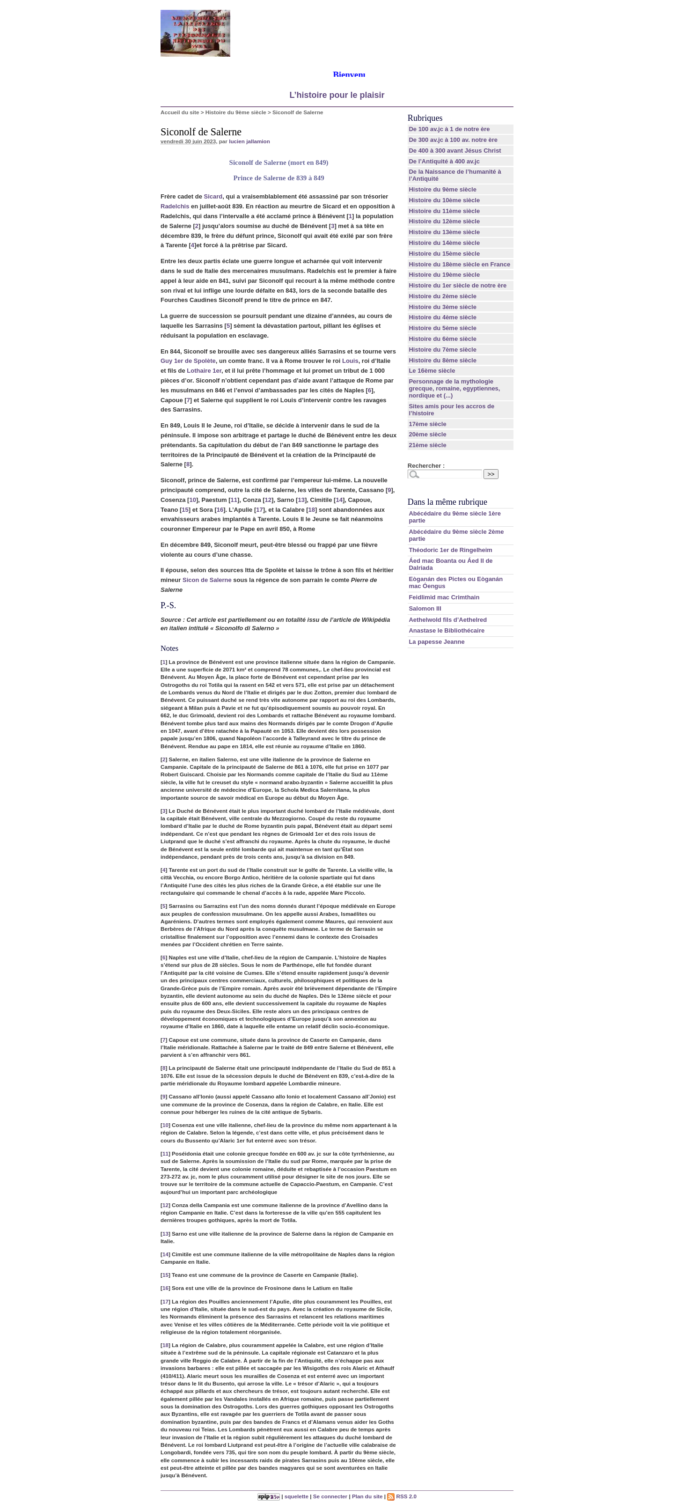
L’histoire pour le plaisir (336, 95)
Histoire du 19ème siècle (444, 274)
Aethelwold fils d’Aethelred (448, 619)
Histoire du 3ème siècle (442, 306)
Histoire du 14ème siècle (444, 242)
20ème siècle (427, 434)
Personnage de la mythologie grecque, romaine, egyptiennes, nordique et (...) (454, 388)
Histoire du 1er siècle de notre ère (457, 285)
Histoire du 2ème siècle (442, 296)
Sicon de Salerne (207, 579)
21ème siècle (427, 445)
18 (311, 509)
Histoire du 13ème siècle (444, 232)
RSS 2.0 (402, 1496)
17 (259, 509)
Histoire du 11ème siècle (444, 210)
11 (234, 499)
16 (220, 509)
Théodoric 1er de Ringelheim (450, 549)
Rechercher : (426, 465)
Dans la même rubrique (447, 502)
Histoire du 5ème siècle (442, 328)
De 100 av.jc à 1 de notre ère (449, 129)
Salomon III (425, 608)
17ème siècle (427, 423)
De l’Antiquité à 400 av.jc (444, 161)
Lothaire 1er (204, 370)
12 (268, 499)
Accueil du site (180, 112)
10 (192, 499)
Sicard (213, 196)
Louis (350, 360)
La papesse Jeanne (436, 641)
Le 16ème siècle (432, 370)
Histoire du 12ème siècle (444, 221)
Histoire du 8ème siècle (442, 360)
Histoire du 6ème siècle (442, 338)
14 (339, 499)
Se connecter (330, 1496)
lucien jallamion (249, 141)
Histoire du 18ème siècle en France (459, 264)
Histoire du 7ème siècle (442, 349)
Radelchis (175, 206)
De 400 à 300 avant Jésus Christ (455, 150)
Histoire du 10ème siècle (444, 200)
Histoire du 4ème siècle (442, 317)
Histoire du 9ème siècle (235, 112)
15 (185, 509)
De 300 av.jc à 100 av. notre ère (453, 139)
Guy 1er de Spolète (188, 360)
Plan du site (367, 1496)
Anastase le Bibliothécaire (446, 630)
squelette (296, 1496)
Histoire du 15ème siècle (444, 253)
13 (301, 499)
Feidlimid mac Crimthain (444, 597)
